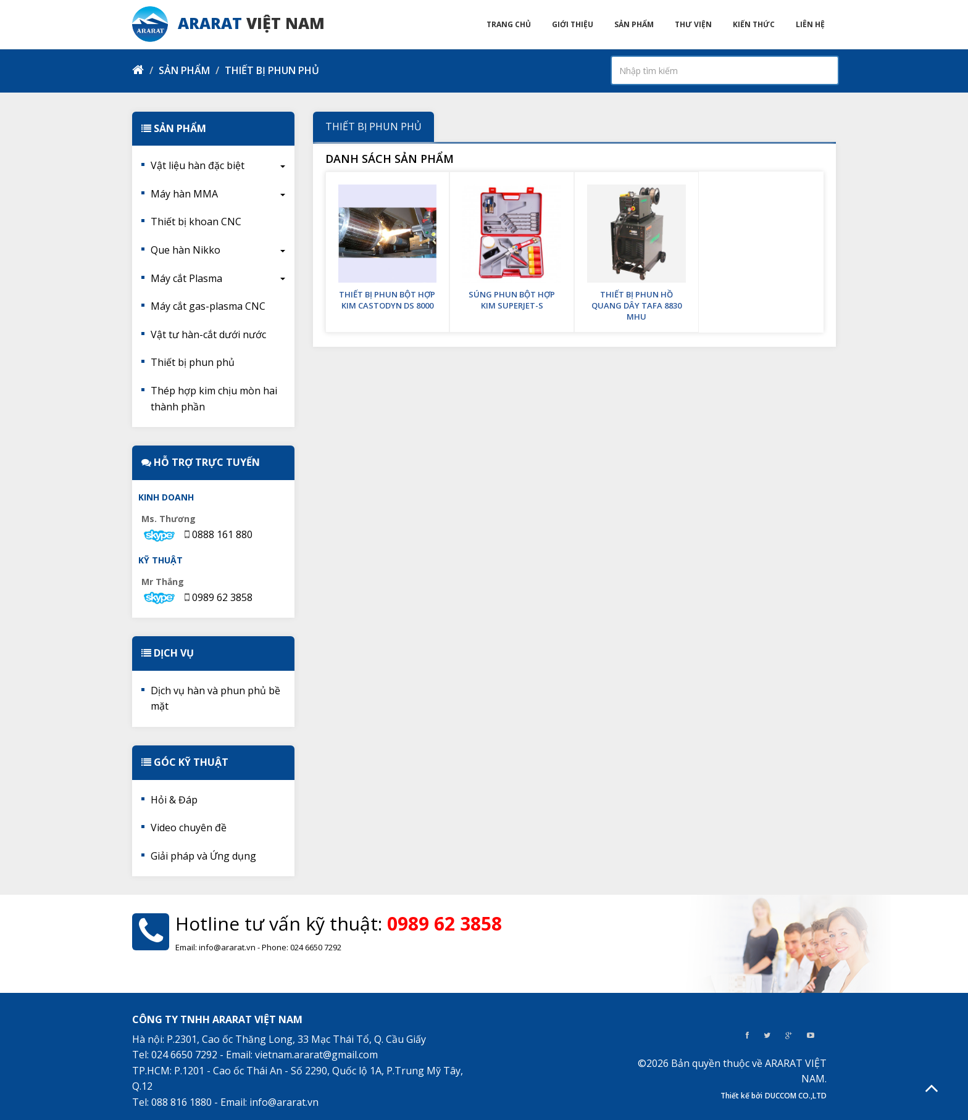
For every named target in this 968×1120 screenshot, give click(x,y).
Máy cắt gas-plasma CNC (208, 306)
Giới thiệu (572, 24)
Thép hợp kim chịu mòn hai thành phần (214, 398)
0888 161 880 (222, 534)
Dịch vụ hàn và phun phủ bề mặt (215, 698)
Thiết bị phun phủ (193, 362)
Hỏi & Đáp (174, 800)
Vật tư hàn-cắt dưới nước (208, 334)
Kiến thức (754, 24)
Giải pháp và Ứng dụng (203, 856)
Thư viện (693, 24)
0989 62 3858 (222, 597)
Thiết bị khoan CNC (196, 221)
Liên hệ (810, 24)
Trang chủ (508, 24)
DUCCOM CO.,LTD (796, 1095)
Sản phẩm (634, 24)
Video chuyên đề (189, 827)
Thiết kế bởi (741, 1095)
